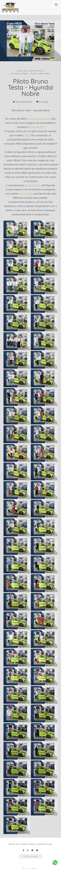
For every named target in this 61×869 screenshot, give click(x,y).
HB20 (27, 135)
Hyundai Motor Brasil (39, 119)
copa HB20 (37, 127)
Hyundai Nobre (33, 185)
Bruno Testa (25, 194)
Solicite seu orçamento (30, 856)
